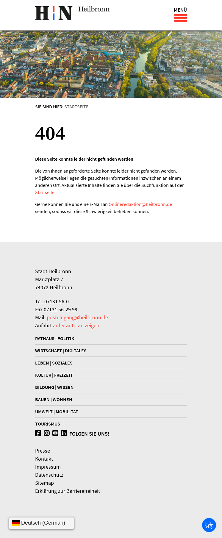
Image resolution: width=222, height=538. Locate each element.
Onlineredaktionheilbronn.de (140, 204)
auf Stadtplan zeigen (76, 325)
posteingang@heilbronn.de (77, 317)
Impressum (48, 466)
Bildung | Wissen (54, 387)
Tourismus (47, 424)
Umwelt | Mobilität (56, 412)
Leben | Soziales (54, 363)
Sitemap (44, 482)
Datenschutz (49, 474)
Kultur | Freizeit (54, 375)
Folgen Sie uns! (72, 433)
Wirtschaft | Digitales (61, 351)
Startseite (76, 107)
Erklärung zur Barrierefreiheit (67, 490)
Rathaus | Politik (54, 338)
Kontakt (44, 458)
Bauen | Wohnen (53, 399)
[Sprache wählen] (41, 523)
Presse (42, 450)
